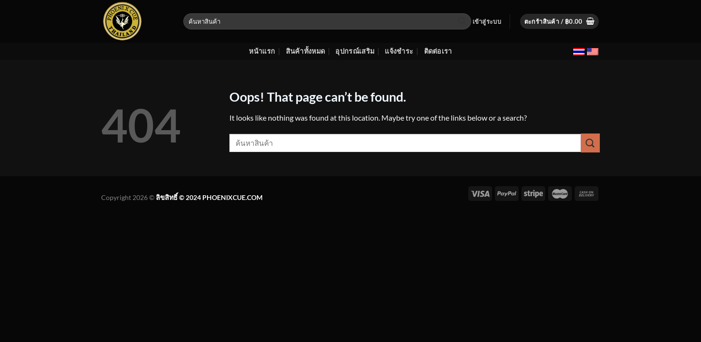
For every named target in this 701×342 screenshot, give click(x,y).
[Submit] (463, 21)
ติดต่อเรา (438, 51)
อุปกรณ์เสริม (354, 51)
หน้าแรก (262, 51)
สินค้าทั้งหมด (305, 51)
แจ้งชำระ (399, 51)
